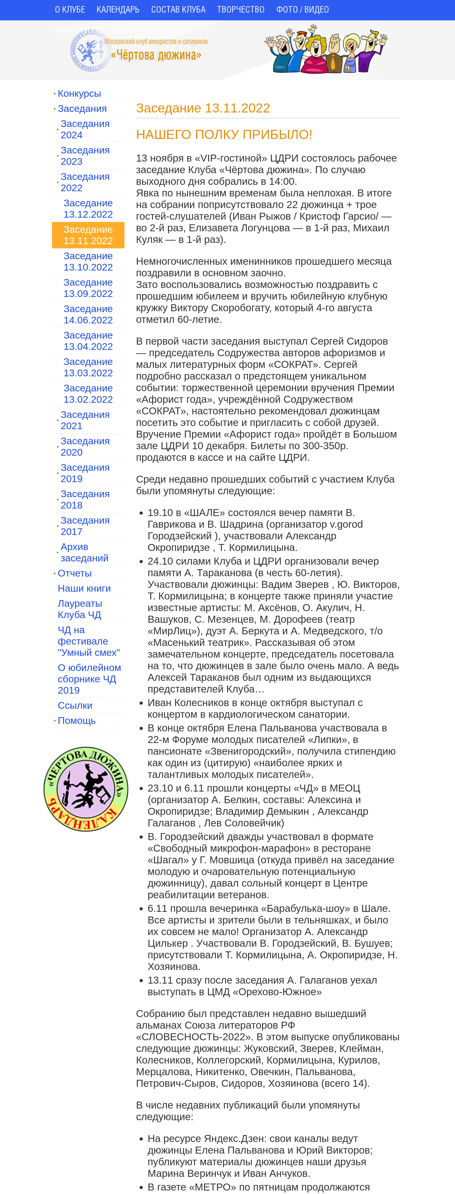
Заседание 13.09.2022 (88, 288)
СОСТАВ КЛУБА (178, 10)
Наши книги (84, 588)
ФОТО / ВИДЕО (302, 10)
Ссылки (75, 705)
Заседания (80, 108)
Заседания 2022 (83, 182)
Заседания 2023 (83, 155)
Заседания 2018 (83, 499)
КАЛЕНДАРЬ (118, 10)
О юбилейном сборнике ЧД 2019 (89, 679)
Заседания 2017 (83, 526)
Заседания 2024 (83, 129)
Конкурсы (77, 93)
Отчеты (73, 573)
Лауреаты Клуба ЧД (80, 609)
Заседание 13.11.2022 (88, 235)
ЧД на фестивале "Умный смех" (89, 641)
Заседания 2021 (83, 420)
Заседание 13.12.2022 (88, 208)
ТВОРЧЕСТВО (241, 10)
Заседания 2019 (83, 473)
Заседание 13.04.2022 (88, 341)
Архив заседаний (83, 552)
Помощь (75, 720)
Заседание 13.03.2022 (88, 367)
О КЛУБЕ (70, 10)
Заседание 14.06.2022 (88, 314)
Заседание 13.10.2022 (88, 261)
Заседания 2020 (83, 446)
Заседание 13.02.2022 (88, 393)
